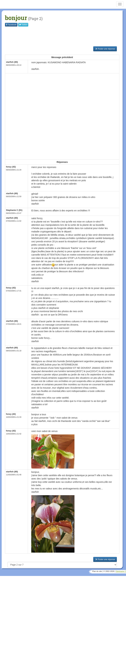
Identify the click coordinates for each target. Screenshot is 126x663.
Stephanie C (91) (14, 210)
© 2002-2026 (108, 571)
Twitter (23, 25)
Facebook (11, 25)
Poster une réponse (105, 49)
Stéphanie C (121, 571)
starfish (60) (12, 62)
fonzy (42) (11, 167)
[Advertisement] (65, 36)
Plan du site (97, 571)
